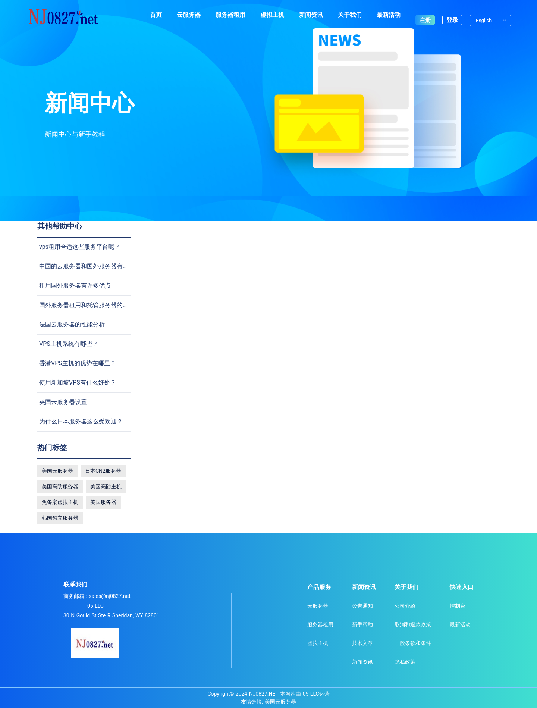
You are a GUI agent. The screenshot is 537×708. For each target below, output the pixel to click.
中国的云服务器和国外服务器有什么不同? (94, 266)
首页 (156, 14)
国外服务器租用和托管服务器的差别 (87, 304)
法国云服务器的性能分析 (72, 324)
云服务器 (189, 14)
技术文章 (362, 643)
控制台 (457, 606)
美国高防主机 (106, 486)
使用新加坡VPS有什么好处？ (77, 382)
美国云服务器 (57, 471)
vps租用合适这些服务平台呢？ (79, 246)
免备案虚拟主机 (60, 502)
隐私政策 (405, 662)
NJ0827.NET (264, 694)
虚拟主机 (272, 14)
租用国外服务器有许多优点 (75, 285)
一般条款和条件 (413, 643)
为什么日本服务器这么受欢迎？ (81, 421)
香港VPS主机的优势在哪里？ (77, 363)
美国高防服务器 (60, 486)
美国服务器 (103, 502)
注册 (425, 14)
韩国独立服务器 (60, 518)
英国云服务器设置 (63, 401)
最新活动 (389, 14)
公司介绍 (405, 606)
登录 (452, 14)
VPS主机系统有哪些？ (68, 343)
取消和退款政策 (413, 624)
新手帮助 (362, 624)
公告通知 (362, 606)
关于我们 (350, 14)
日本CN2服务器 (103, 471)
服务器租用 (230, 14)
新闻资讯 (311, 14)
